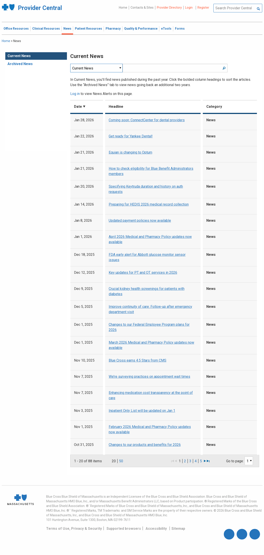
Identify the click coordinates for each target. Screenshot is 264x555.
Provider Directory (169, 7)
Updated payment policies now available (140, 220)
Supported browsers (123, 528)
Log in (75, 94)
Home (123, 7)
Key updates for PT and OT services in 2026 (143, 272)
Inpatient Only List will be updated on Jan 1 (142, 411)
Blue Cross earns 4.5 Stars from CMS (137, 360)
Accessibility (156, 528)
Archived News (20, 64)
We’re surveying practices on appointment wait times (149, 376)
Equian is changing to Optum (130, 152)
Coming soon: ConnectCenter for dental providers (147, 120)
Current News (19, 56)
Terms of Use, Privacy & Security (74, 528)
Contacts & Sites (142, 7)
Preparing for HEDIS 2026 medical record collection (149, 204)
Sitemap (178, 528)
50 (121, 461)
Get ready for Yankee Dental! (131, 136)
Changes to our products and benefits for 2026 (145, 445)
